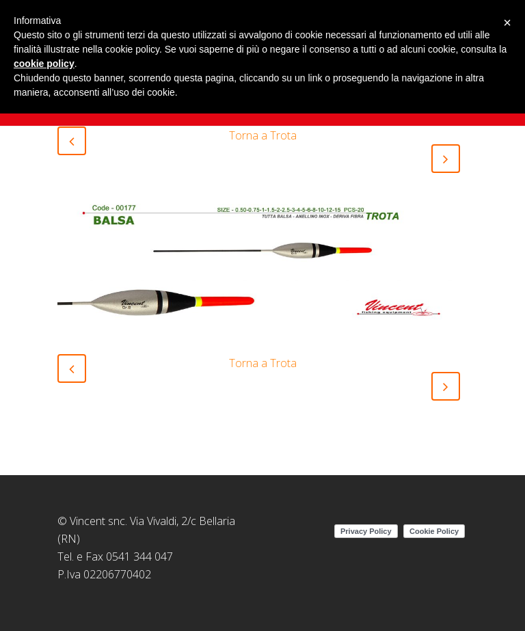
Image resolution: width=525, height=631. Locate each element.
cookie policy (44, 63)
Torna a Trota (263, 135)
